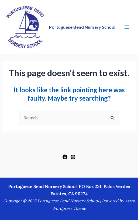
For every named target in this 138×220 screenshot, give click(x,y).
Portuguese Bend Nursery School (82, 27)
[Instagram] (73, 157)
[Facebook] (65, 157)
